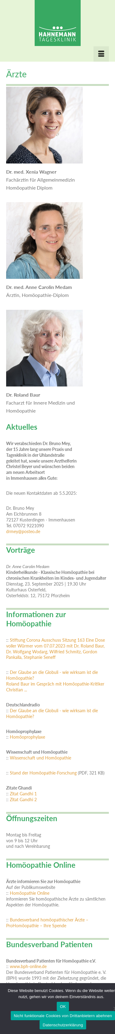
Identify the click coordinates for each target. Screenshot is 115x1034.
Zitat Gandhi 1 (23, 793)
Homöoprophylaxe (27, 737)
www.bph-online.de (28, 966)
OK (63, 1006)
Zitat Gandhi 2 (23, 799)
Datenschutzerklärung (63, 1025)
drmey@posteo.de (23, 531)
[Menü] (101, 54)
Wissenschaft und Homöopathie (40, 757)
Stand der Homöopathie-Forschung (43, 773)
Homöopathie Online (29, 893)
